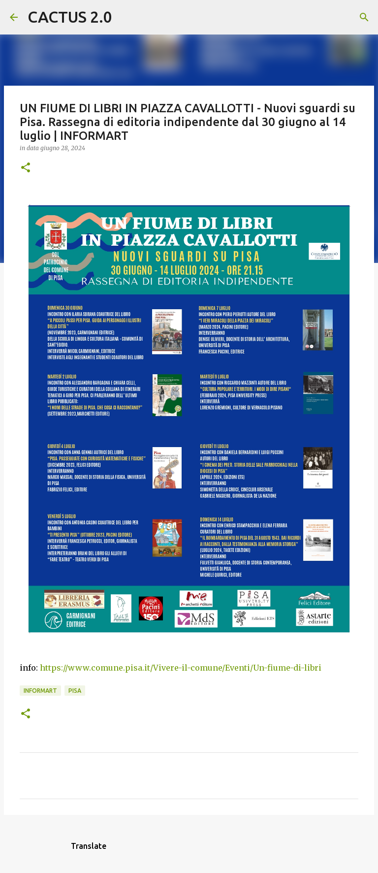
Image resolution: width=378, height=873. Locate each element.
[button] (26, 168)
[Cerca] (126, 17)
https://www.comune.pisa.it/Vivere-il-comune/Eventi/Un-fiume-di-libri (180, 668)
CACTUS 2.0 (70, 17)
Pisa (74, 690)
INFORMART (40, 690)
